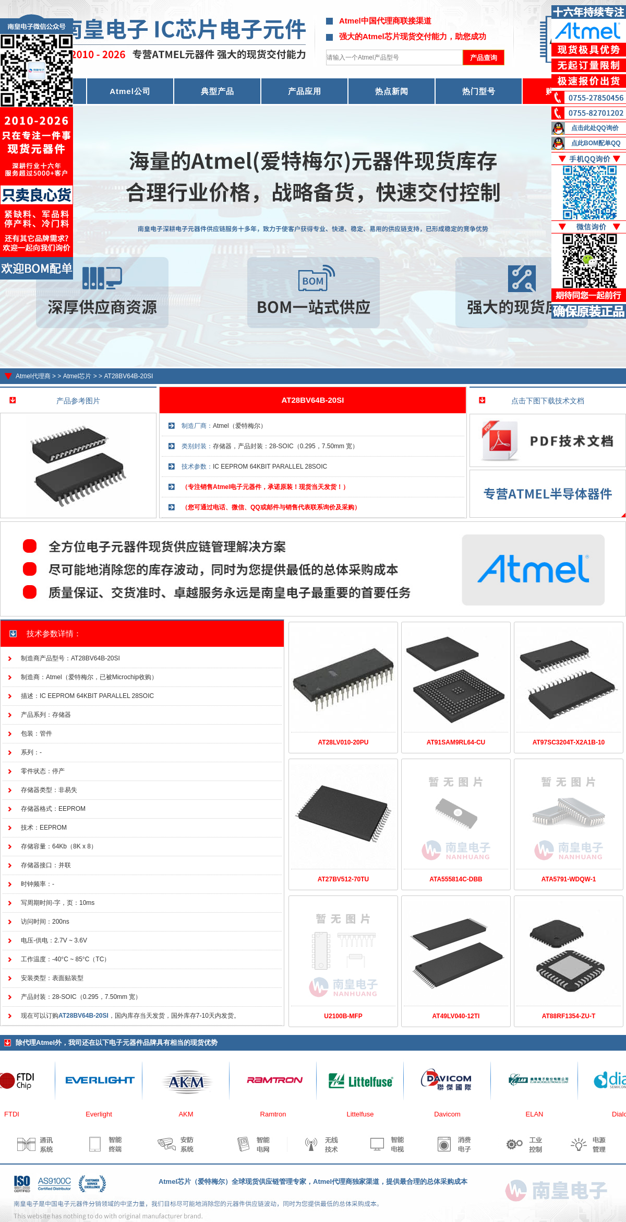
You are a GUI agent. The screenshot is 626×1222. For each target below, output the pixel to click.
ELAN (538, 1114)
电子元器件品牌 (132, 1042)
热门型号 (479, 91)
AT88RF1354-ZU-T (568, 1016)
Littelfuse (363, 1114)
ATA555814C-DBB (456, 879)
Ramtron (277, 1114)
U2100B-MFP (343, 1016)
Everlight (102, 1114)
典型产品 (217, 91)
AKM (189, 1114)
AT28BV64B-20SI (128, 376)
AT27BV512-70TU (343, 879)
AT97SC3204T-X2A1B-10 (569, 742)
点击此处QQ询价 (595, 128)
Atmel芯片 (77, 376)
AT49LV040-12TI (456, 1016)
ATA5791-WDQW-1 (568, 879)
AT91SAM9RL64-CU (456, 742)
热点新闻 (391, 91)
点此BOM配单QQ (596, 143)
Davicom (451, 1114)
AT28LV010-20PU (343, 742)
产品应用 (304, 91)
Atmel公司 (130, 91)
